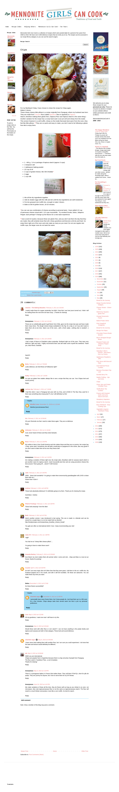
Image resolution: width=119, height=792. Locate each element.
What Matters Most (101, 205)
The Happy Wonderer (102, 130)
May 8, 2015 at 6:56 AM (45, 640)
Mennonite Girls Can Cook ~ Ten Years (52, 27)
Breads (10, 92)
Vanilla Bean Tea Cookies (101, 389)
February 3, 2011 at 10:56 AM (37, 418)
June (98, 295)
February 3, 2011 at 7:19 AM (42, 389)
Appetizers (11, 53)
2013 (97, 428)
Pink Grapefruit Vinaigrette (101, 324)
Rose (27, 441)
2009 (97, 439)
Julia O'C (28, 535)
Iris (26, 418)
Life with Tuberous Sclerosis (101, 218)
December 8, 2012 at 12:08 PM (52, 596)
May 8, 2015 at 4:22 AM (36, 614)
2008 (97, 442)
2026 (97, 246)
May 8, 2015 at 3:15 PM (41, 671)
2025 (97, 249)
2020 (97, 263)
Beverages (11, 65)
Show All (14, 115)
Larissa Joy (29, 389)
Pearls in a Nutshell (101, 146)
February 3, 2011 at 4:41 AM (43, 321)
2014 (97, 426)
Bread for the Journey (103, 300)
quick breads (37, 295)
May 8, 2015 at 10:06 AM (35, 653)
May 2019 (106, 207)
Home (7, 27)
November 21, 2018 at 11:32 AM (50, 404)
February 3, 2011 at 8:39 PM (45, 504)
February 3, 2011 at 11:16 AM (41, 430)
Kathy (27, 375)
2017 (97, 271)
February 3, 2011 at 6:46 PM (39, 488)
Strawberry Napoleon (103, 399)
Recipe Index (16, 27)
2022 (97, 257)
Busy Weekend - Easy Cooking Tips (103, 405)
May (98, 298)
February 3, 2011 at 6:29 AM (43, 339)
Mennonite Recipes (11, 37)
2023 (97, 255)
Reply (27, 315)
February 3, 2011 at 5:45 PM (38, 473)
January (99, 422)
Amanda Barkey (30, 554)
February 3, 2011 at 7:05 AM (38, 364)
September (100, 287)
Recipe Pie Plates (102, 330)
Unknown (28, 430)
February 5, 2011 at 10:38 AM (45, 554)
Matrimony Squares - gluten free (103, 312)
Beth (26, 515)
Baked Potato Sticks (102, 320)
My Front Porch (100, 160)
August (99, 290)
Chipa (98, 381)
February (106, 161)
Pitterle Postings (30, 504)
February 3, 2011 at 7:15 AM (38, 375)
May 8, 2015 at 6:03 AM (41, 626)
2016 (97, 274)
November (100, 281)
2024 (97, 252)
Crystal (27, 568)
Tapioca (72, 114)
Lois (26, 614)
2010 (97, 437)
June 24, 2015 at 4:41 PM (42, 684)
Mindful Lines (34, 404)
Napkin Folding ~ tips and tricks (103, 378)
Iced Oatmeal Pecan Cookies (102, 366)
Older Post (85, 751)
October (99, 284)
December (100, 279)
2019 (97, 265)
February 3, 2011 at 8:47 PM (37, 515)
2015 (97, 276)
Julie (26, 473)
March (99, 417)
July (98, 292)
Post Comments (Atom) (36, 754)
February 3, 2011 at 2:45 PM (38, 441)
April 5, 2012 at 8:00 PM (37, 568)
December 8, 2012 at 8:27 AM (39, 583)
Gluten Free (30, 295)
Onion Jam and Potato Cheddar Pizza (103, 385)
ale (26, 653)
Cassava (38, 114)
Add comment (25, 700)
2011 (97, 434)
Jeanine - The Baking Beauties (35, 307)
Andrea (27, 488)
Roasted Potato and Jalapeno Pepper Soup (102, 343)
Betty (27, 364)
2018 (97, 268)
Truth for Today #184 (101, 131)
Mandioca (53, 114)
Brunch (10, 104)
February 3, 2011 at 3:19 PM (43, 457)
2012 (97, 431)
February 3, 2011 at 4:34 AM (55, 307)
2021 (97, 260)
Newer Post (24, 751)
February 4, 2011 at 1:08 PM (40, 535)
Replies (29, 401)
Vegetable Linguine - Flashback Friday (102, 410)
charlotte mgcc (35, 596)
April (98, 414)
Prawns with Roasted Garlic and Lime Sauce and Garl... (103, 394)
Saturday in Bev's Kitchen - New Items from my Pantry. (103, 352)
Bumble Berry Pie (101, 374)
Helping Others (30, 27)
